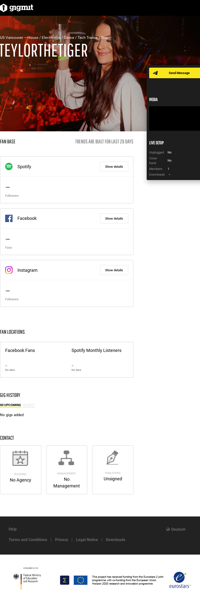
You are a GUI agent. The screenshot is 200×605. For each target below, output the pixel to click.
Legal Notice (87, 539)
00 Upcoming (11, 405)
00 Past (29, 405)
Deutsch (178, 529)
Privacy (61, 539)
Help (13, 529)
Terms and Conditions (28, 539)
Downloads (115, 539)
